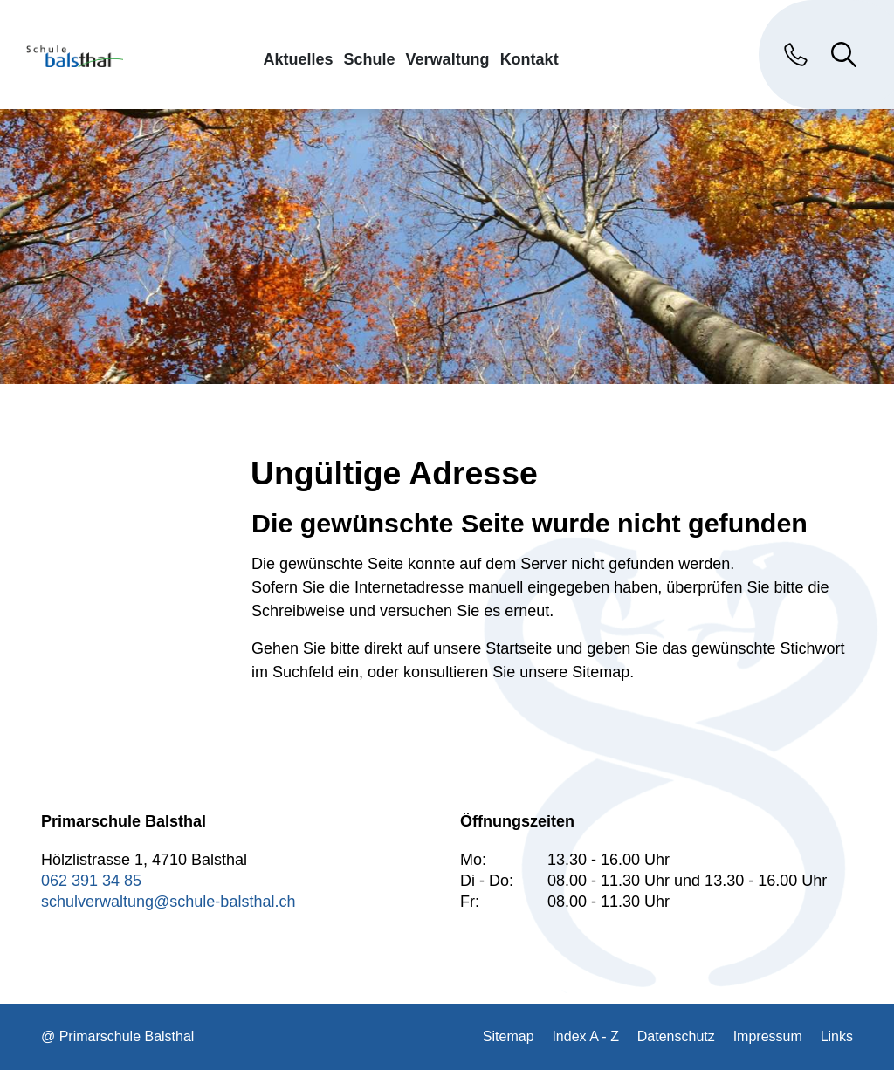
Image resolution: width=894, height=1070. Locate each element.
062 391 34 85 (91, 880)
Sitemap (508, 1036)
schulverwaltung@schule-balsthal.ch (168, 901)
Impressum (767, 1036)
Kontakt (529, 59)
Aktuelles (299, 59)
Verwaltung (448, 59)
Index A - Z (585, 1036)
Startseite (518, 648)
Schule (369, 59)
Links (837, 1036)
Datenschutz (676, 1036)
